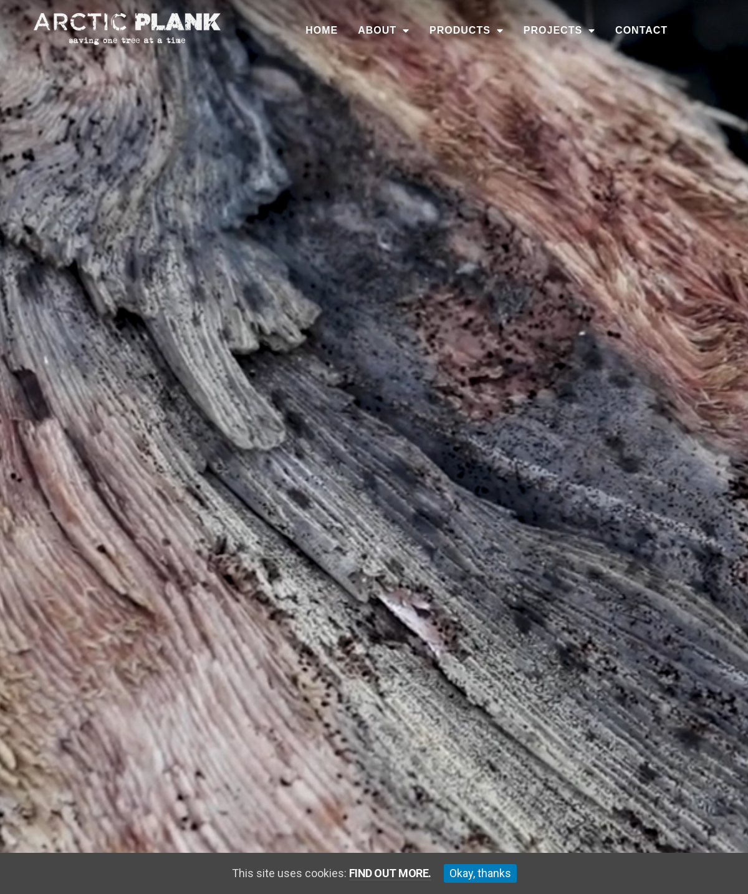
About (384, 30)
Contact (641, 30)
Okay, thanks (480, 873)
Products (466, 30)
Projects (559, 30)
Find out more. (390, 873)
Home (321, 30)
